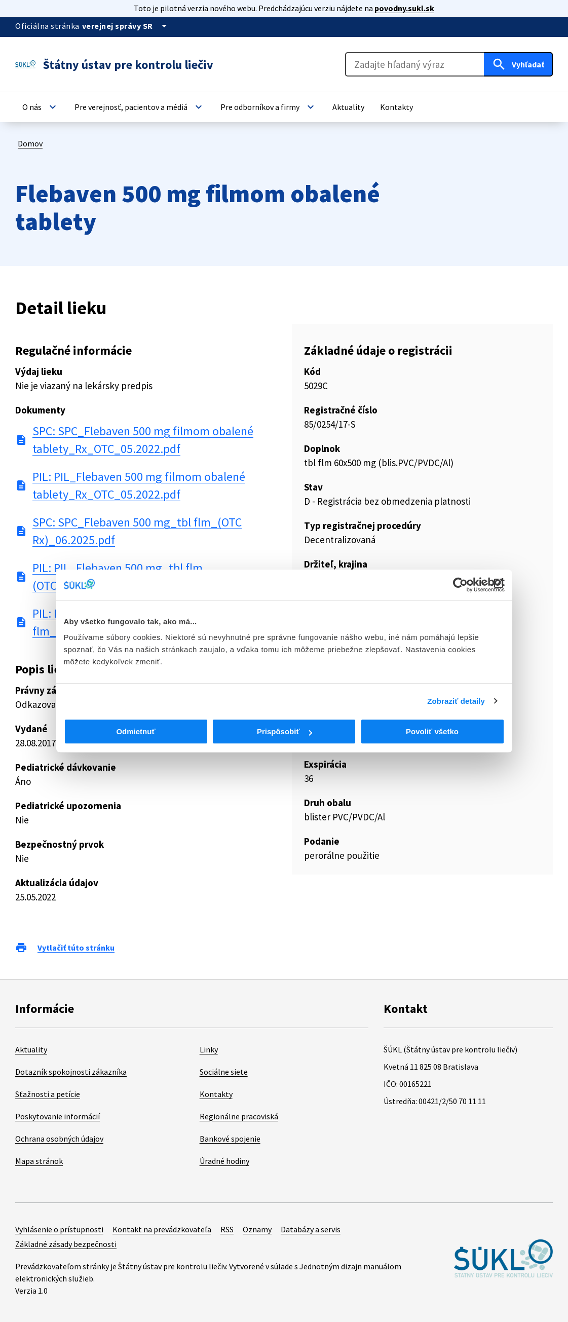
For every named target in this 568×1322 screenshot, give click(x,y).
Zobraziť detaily (456, 701)
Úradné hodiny (224, 1161)
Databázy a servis (310, 1229)
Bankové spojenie (230, 1139)
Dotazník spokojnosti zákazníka (71, 1072)
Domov (30, 143)
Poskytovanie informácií (57, 1116)
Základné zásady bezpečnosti (66, 1244)
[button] (40, 107)
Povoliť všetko (432, 731)
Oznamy (257, 1229)
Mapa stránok (39, 1161)
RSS (227, 1229)
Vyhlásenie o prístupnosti (59, 1229)
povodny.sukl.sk (404, 8)
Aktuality (31, 1049)
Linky (209, 1049)
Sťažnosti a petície (47, 1094)
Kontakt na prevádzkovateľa (161, 1229)
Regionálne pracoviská (239, 1116)
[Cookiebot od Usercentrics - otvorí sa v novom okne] (460, 584)
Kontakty (216, 1094)
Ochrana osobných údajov (59, 1139)
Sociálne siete (224, 1072)
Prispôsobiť (284, 731)
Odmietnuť (135, 731)
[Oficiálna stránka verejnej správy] (126, 26)
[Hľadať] (518, 64)
